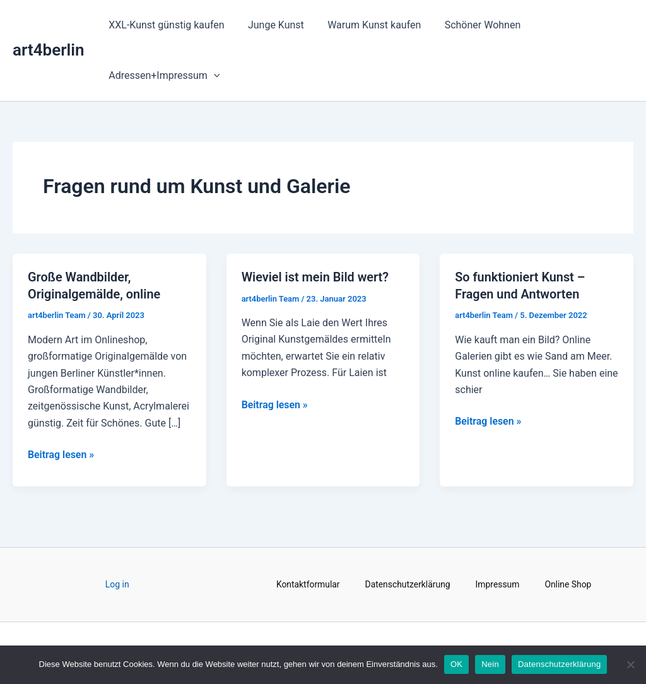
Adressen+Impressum (162, 75)
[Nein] (630, 664)
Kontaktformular (307, 584)
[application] (212, 75)
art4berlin (49, 49)
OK (456, 664)
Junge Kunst (271, 25)
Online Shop (568, 584)
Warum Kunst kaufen (366, 25)
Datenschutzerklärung (407, 584)
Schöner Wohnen (471, 25)
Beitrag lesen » (61, 453)
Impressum (498, 584)
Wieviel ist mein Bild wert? (316, 277)
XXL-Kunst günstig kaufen (165, 25)
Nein (490, 664)
